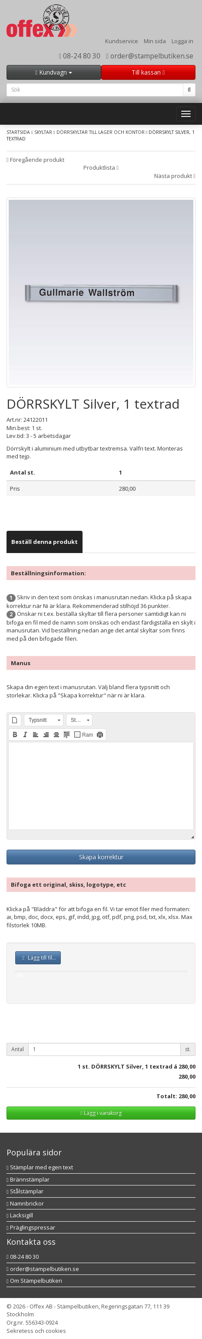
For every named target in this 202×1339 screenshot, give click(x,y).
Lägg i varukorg (100, 1113)
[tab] (45, 542)
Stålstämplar (25, 1191)
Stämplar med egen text (40, 1167)
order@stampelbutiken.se (149, 56)
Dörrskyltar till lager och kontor (100, 132)
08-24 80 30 (80, 56)
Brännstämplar (28, 1179)
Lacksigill (20, 1215)
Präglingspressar (31, 1227)
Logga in (182, 41)
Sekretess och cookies (36, 1331)
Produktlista (101, 167)
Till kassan (148, 72)
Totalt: (166, 1096)
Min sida (155, 41)
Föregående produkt (35, 160)
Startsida (18, 132)
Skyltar (43, 132)
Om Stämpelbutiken (34, 1280)
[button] (15, 720)
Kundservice (121, 41)
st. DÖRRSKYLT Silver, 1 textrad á (129, 1066)
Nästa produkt (174, 176)
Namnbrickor (25, 1203)
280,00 (187, 1066)
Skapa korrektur (101, 857)
